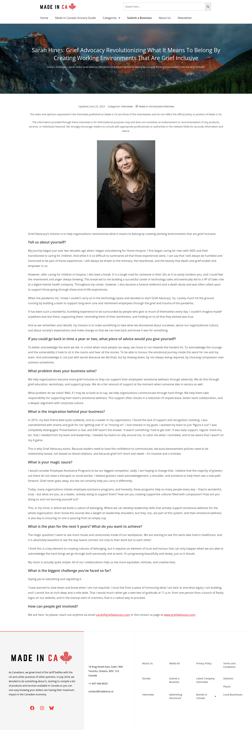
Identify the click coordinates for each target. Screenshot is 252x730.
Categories (111, 18)
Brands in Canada (206, 696)
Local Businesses (233, 694)
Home (44, 18)
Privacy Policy (203, 663)
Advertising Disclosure (175, 696)
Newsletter (185, 18)
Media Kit (174, 663)
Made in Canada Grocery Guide (75, 18)
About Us (165, 18)
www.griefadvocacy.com (179, 615)
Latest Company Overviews (205, 680)
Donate (146, 678)
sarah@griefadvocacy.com (113, 615)
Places (226, 686)
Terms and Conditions (229, 665)
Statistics (228, 678)
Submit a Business (174, 680)
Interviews (61, 66)
